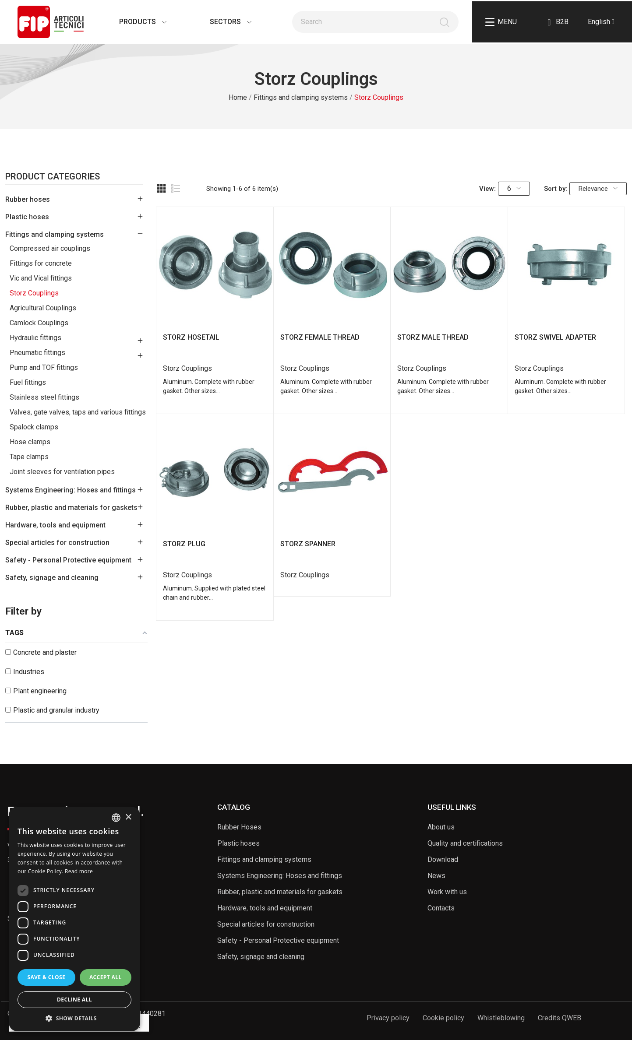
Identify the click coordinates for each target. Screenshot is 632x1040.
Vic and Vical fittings (41, 278)
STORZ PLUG (184, 544)
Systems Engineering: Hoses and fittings (70, 490)
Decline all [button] (74, 999)
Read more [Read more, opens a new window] (79, 871)
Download (442, 859)
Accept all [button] (105, 977)
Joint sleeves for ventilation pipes (62, 471)
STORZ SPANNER (307, 544)
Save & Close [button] (46, 977)
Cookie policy (443, 1018)
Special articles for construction (57, 542)
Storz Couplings (34, 293)
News (436, 875)
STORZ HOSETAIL (191, 337)
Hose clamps (30, 442)
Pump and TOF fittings (44, 367)
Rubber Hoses (239, 827)
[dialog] (74, 919)
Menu (501, 22)
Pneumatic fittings (37, 352)
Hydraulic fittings (35, 338)
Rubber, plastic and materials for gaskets (71, 507)
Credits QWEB (559, 1018)
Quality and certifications (465, 843)
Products (134, 22)
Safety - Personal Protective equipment (68, 560)
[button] (74, 1018)
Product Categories (52, 177)
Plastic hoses (27, 217)
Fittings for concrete (41, 263)
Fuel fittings (28, 382)
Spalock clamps (34, 427)
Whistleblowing (501, 1018)
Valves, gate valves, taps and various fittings (78, 412)
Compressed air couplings (50, 248)
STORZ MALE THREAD (433, 337)
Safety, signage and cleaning (52, 577)
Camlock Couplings (39, 323)
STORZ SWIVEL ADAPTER (555, 337)
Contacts (441, 908)
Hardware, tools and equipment (55, 525)
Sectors (222, 22)
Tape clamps (29, 457)
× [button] (128, 817)
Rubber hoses (27, 199)
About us (441, 827)
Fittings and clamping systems (54, 234)
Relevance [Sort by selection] (598, 189)
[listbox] (116, 817)
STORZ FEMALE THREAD (320, 337)
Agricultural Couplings (43, 308)
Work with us (447, 892)
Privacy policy (388, 1018)
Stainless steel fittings (44, 397)
